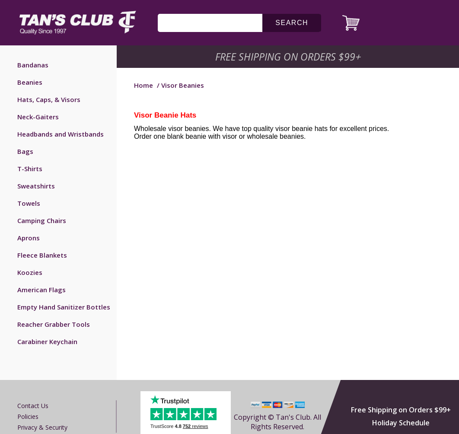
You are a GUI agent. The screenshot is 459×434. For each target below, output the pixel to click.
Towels (28, 203)
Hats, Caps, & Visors (48, 99)
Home (143, 85)
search (291, 22)
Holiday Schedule (401, 423)
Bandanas (32, 65)
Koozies (29, 272)
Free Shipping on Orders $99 (289, 57)
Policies (27, 416)
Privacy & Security (42, 427)
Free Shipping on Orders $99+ (401, 410)
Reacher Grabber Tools (53, 324)
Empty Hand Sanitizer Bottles (63, 307)
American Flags (41, 289)
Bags (25, 151)
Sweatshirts (36, 186)
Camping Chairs (41, 220)
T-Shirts (29, 168)
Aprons (28, 237)
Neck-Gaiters (38, 116)
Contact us (32, 406)
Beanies (29, 82)
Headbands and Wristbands (60, 134)
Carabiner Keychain (47, 341)
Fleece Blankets (42, 255)
